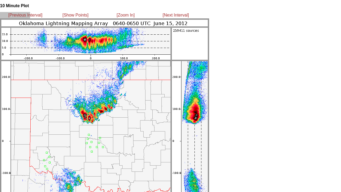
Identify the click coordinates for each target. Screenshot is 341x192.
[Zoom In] (126, 15)
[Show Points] (75, 15)
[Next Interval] (176, 15)
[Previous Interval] (25, 15)
